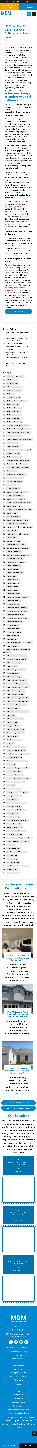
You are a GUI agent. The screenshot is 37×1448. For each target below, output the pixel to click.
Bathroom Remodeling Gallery (18, 1412)
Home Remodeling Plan (14, 622)
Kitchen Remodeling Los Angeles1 (18, 701)
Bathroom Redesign (13, 418)
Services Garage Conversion (16, 831)
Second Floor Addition (14, 824)
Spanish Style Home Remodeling (17, 841)
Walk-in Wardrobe (13, 862)
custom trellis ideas (13, 517)
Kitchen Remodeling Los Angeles (17, 698)
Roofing (25, 792)
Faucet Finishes (27, 527)
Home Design (11, 576)
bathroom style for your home (16, 206)
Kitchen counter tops (14, 663)
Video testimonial (27, 6)
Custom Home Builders (14, 496)
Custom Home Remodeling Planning (18, 503)
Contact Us (18, 1397)
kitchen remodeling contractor (17, 684)
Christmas (22, 464)
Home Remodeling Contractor (17, 608)
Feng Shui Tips (11, 531)
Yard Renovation (12, 873)
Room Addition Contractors (16, 803)
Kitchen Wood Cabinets (15, 719)
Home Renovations (13, 629)
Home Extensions (12, 590)
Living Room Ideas (13, 726)
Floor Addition (11, 534)
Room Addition (12, 799)
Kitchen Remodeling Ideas (15, 694)
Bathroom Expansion (14, 408)
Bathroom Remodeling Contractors (18, 429)
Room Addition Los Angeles (16, 810)
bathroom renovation (14, 436)
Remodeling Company (14, 771)
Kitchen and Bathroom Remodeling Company (16, 651)
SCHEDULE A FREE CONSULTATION (18, 1)
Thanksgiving (11, 852)
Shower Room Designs (14, 834)
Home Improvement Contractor (17, 597)
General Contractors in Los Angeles (18, 555)
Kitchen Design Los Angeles (16, 670)
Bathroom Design (12, 404)
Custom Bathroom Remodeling (17, 492)
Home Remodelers (13, 601)
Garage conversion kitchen (16, 545)
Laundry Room (12, 722)
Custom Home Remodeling (16, 499)
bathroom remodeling (13, 75)
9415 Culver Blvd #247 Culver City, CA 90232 (18, 1265)
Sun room (10, 845)
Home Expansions (13, 583)
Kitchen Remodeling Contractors (17, 687)
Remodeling (11, 764)
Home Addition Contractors (16, 562)
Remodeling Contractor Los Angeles (19, 778)
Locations (18, 1390)
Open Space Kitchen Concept (17, 761)
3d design (10, 376)
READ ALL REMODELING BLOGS (18, 1103)
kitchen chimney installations (16, 659)
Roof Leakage (11, 792)
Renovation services (13, 789)
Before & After (18, 1409)
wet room (24, 866)
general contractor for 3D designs (18, 548)
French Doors (11, 538)
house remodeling (13, 636)
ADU (21, 376)
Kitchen (28, 643)
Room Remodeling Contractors (17, 820)
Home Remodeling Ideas (15, 615)
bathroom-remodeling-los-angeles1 (19, 450)
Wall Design (11, 866)
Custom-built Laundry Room (16, 524)
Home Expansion (12, 580)
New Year (10, 743)
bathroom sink (12, 443)
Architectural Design (13, 390)
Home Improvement (13, 594)
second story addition (14, 827)
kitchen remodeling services (16, 705)
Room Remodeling (13, 817)
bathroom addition (13, 397)
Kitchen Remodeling (13, 677)
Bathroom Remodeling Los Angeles (18, 432)
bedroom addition (13, 454)
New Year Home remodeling (16, 750)
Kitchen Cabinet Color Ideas (16, 656)
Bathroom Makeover (13, 415)
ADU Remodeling (12, 383)
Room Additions (12, 813)
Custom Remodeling (13, 506)
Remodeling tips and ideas (15, 782)
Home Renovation (13, 625)
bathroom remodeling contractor (18, 425)
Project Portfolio (18, 1405)
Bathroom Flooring (13, 411)
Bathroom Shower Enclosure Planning (19, 439)
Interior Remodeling (13, 643)
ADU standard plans (13, 387)
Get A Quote (19, 312)
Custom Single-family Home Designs (19, 510)
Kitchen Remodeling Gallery (18, 1416)
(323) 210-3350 (18, 1174)
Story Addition (18, 1372)
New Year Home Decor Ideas (16, 747)
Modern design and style (15, 733)
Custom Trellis (11, 513)
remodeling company (13, 290)
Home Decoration (13, 569)
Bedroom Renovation (14, 457)
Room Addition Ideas (14, 806)
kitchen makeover (13, 673)
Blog (18, 1394)
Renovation (11, 785)
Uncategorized (12, 855)
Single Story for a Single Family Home (19, 838)
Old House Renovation (14, 757)
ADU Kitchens (11, 380)
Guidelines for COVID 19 (14, 559)
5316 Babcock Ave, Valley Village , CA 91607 (18, 1216)
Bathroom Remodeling (14, 422)
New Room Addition (13, 740)
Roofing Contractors (14, 796)
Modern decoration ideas (15, 729)
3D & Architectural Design (18, 1379)
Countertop (11, 485)
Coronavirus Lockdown (14, 482)
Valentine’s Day (12, 859)
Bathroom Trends (12, 447)
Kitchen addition (12, 646)
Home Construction (13, 566)
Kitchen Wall (11, 715)
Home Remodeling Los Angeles (17, 618)
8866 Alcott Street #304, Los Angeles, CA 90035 (18, 1166)
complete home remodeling (16, 475)
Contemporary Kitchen (14, 478)
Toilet (24, 852)
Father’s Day (11, 527)
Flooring (25, 534)
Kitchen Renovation (13, 708)
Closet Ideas (11, 471)
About (18, 1387)
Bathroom (10, 394)
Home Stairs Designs (14, 632)
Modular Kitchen (12, 736)
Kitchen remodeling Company (17, 680)
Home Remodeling (13, 604)
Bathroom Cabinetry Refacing (16, 401)
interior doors (11, 639)
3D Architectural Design (9, 6)
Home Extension (12, 587)
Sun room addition (13, 848)
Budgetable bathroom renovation (18, 461)
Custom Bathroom (13, 489)
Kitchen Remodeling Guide (15, 691)
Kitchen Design (12, 666)
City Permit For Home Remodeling (18, 468)
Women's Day (11, 869)
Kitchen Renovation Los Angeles (17, 712)
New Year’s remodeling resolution (18, 754)
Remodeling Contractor (14, 775)
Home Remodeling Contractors (17, 611)
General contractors (13, 552)
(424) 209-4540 (18, 1273)
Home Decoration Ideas (15, 573)
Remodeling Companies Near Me (17, 768)
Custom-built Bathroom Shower (17, 520)
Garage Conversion (13, 541)
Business (10, 464)
